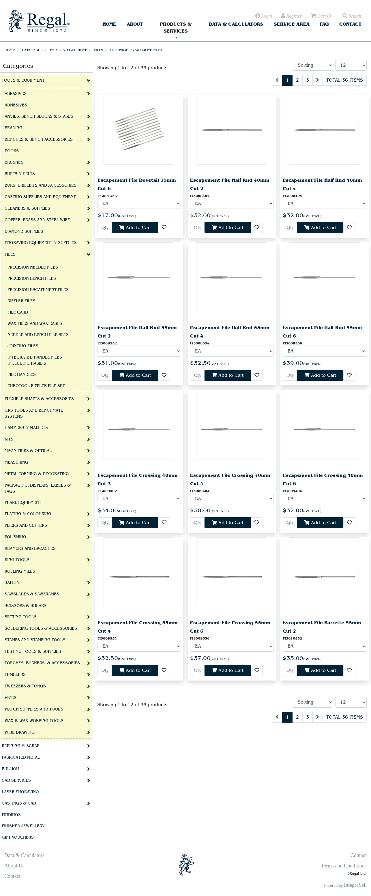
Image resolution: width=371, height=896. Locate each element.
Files (98, 50)
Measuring (16, 462)
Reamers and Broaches (30, 548)
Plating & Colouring (28, 514)
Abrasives (16, 93)
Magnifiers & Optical (28, 451)
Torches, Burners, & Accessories (42, 663)
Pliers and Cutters (26, 525)
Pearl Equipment (23, 503)
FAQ (324, 24)
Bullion (10, 769)
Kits (9, 439)
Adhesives (16, 105)
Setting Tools (21, 617)
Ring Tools (17, 560)
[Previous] (277, 80)
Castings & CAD (19, 803)
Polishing (15, 537)
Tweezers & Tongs (25, 686)
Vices (10, 698)
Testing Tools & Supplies (33, 651)
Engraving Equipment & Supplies (41, 243)
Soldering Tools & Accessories (41, 628)
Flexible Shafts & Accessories (39, 399)
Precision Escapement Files (136, 50)
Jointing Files (23, 346)
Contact (350, 24)
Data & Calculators (236, 24)
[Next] (317, 80)
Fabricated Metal (21, 757)
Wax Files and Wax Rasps (35, 323)
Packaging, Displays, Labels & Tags (38, 488)
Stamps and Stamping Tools (35, 640)
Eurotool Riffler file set (36, 386)
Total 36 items (344, 80)
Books (12, 151)
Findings (11, 815)
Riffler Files (21, 301)
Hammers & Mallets (26, 427)
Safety (12, 582)
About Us (14, 866)
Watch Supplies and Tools (34, 709)
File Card (18, 312)
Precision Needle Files (33, 267)
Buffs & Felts (20, 174)
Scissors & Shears (25, 605)
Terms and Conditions (344, 866)
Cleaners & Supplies (27, 208)
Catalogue (32, 50)
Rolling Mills (20, 571)
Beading (14, 128)
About (135, 24)
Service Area (292, 24)
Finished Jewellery (23, 826)
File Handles (22, 374)
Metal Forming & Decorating (37, 474)
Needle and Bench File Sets (38, 335)
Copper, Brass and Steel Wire (37, 220)
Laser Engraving (20, 792)
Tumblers (15, 674)
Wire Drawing (20, 732)
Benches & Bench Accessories (39, 139)
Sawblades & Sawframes (32, 594)
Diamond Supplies (24, 231)
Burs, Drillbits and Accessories (40, 185)
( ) (321, 16)
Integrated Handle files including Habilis (35, 360)
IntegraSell (355, 885)
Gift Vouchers (18, 837)
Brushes (14, 162)
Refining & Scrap (20, 746)
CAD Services (16, 780)
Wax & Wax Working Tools (34, 721)
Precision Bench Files (32, 278)
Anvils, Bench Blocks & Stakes (39, 116)
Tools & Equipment (68, 50)
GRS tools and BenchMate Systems (34, 413)
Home (109, 24)
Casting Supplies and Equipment (40, 197)
